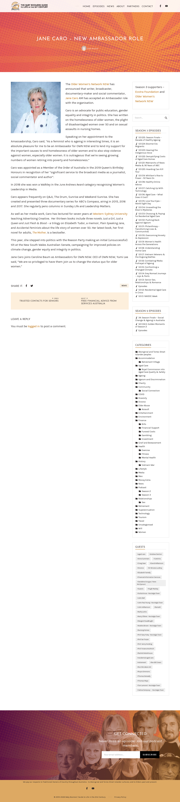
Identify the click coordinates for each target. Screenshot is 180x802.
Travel (141, 521)
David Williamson (157, 563)
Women (142, 532)
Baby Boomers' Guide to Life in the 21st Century (85, 797)
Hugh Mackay (153, 589)
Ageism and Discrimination (151, 379)
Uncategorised (145, 524)
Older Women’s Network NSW (90, 84)
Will (140, 528)
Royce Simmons (144, 671)
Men (140, 476)
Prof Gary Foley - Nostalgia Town (149, 635)
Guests (140, 589)
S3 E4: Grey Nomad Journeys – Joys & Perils (150, 274)
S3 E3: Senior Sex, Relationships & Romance (148, 281)
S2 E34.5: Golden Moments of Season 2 (150, 325)
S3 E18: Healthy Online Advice (147, 183)
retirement (142, 662)
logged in (34, 326)
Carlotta (157, 559)
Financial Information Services (149, 577)
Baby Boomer (90, 48)
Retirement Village (151, 362)
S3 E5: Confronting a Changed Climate (147, 268)
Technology (144, 513)
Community (144, 387)
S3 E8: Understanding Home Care (147, 249)
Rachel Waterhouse (145, 653)
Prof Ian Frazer (143, 639)
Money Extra (144, 480)
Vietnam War (148, 465)
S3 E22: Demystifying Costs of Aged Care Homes (150, 157)
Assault (145, 409)
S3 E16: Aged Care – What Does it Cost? (149, 196)
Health (141, 446)
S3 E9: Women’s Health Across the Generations (148, 243)
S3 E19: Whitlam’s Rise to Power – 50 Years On (149, 177)
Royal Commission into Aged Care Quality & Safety (152, 370)
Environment (144, 416)
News (110, 6)
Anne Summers (143, 559)
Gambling (147, 435)
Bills (144, 424)
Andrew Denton (156, 554)
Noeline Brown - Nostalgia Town (149, 626)
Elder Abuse (144, 405)
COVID (141, 394)
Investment (147, 439)
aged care (141, 554)
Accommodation (146, 358)
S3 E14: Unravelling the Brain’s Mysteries (148, 208)
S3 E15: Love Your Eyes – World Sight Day (148, 202)
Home (86, 6)
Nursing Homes (143, 630)
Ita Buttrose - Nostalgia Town (149, 593)
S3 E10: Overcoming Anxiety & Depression (150, 236)
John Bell (141, 598)
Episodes (98, 6)
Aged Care (143, 365)
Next (84, 298)
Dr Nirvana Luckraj (155, 568)
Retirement (143, 506)
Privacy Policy (120, 797)
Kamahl (158, 607)
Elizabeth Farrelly (144, 573)
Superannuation (146, 509)
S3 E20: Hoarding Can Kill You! (149, 170)
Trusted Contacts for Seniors (38, 301)
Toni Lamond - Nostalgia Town (149, 685)
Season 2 (146, 491)
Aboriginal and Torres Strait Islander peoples (150, 353)
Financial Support (150, 427)
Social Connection (151, 390)
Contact (147, 6)
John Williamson (144, 607)
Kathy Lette (142, 612)
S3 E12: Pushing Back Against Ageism (147, 221)
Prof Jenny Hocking (145, 644)
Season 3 (146, 495)
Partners (133, 6)
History (141, 461)
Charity (142, 383)
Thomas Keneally (144, 676)
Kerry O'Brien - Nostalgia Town (149, 616)
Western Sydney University (110, 213)
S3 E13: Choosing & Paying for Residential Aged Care (150, 215)
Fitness (145, 454)
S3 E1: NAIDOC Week (147, 296)
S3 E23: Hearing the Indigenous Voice (146, 151)
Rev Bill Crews (156, 662)
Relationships (145, 498)
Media (141, 472)
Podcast (142, 487)
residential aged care (145, 658)
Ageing (141, 375)
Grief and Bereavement (149, 442)
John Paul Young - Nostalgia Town (150, 603)
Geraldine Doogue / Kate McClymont (146, 583)
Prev (55, 298)
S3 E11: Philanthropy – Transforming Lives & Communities (147, 229)
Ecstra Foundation (147, 91)
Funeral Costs (148, 431)
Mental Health (149, 457)
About (121, 6)
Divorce (142, 401)
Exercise (146, 450)
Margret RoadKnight (145, 621)
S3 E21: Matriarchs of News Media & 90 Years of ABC (150, 164)
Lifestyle (142, 468)
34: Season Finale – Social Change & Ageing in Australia (150, 319)
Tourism (142, 517)
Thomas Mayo (143, 681)
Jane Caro (71, 98)
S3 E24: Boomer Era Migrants (146, 145)
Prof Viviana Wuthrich (146, 649)
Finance (142, 420)
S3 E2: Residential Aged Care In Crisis (150, 291)
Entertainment (145, 413)
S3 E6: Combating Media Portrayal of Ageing (149, 262)
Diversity (142, 398)
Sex (143, 502)
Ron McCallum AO (144, 667)
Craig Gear (142, 563)
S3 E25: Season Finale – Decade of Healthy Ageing (148, 138)
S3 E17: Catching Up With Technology (149, 189)
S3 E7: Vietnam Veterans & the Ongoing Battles (150, 255)
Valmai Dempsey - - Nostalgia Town (151, 690)
